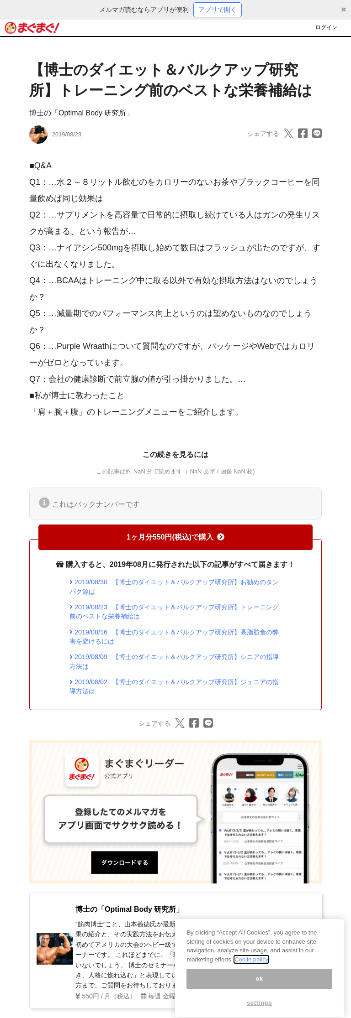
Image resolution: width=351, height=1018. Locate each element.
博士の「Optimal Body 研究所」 (81, 113)
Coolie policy (251, 967)
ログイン (326, 27)
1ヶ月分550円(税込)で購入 (175, 537)
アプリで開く (217, 9)
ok (259, 986)
